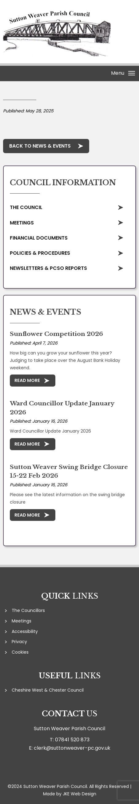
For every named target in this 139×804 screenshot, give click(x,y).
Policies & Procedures (40, 253)
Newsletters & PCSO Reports (48, 268)
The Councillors (28, 610)
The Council (26, 207)
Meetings (22, 222)
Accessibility (25, 631)
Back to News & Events (40, 145)
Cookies (20, 652)
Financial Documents (39, 237)
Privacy (19, 642)
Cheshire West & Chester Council (48, 690)
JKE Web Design (79, 794)
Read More (27, 380)
